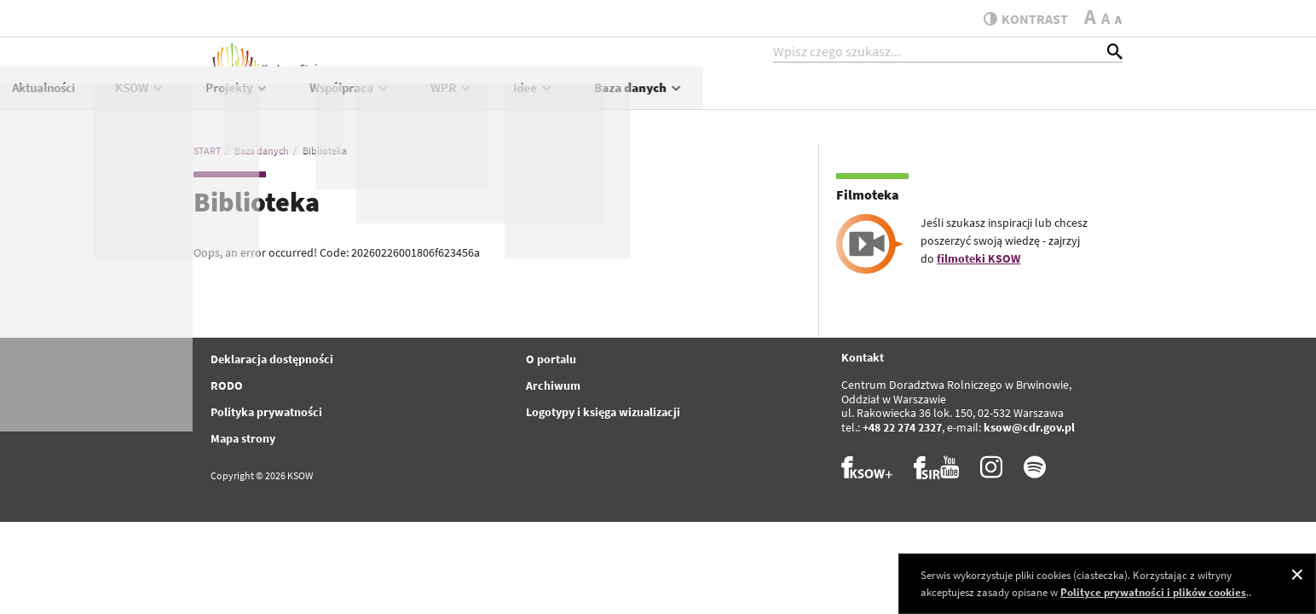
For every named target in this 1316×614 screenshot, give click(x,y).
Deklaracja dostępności (272, 359)
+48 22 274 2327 (902, 427)
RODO (227, 385)
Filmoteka (867, 194)
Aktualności (462, 99)
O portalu (551, 359)
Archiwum (553, 385)
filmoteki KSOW (978, 258)
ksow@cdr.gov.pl (1029, 427)
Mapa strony (243, 438)
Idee (952, 99)
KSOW (559, 99)
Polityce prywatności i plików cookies (1153, 592)
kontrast (1019, 18)
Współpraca (769, 99)
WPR (871, 99)
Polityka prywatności (266, 412)
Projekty (657, 99)
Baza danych (1058, 99)
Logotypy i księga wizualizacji (603, 412)
